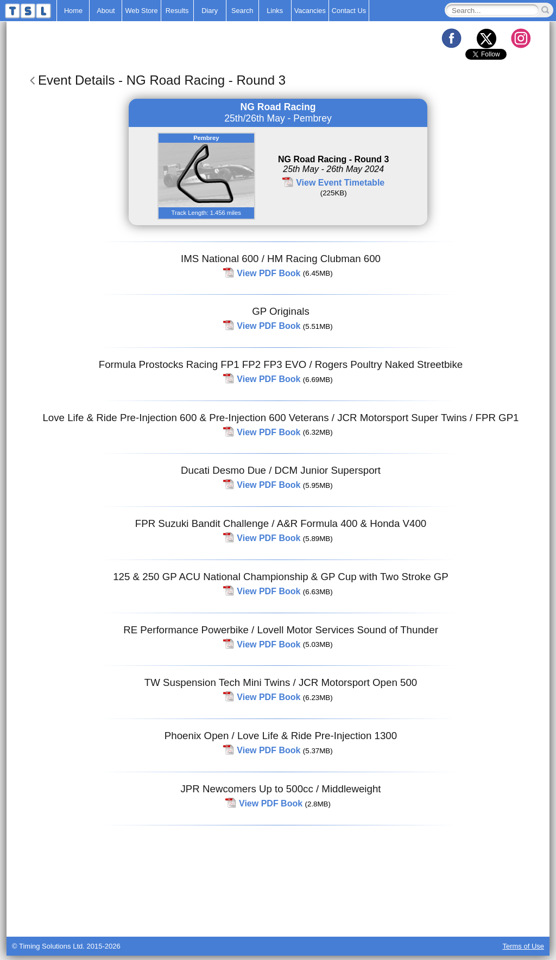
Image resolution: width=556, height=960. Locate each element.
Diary (209, 11)
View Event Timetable (340, 182)
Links (275, 11)
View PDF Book (268, 272)
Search (242, 11)
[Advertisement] (278, 909)
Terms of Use (523, 946)
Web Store (141, 11)
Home (73, 11)
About (106, 11)
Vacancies (310, 11)
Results (177, 11)
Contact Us (349, 11)
